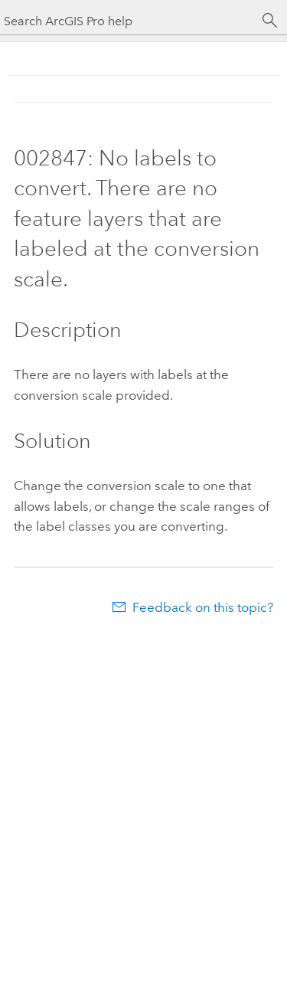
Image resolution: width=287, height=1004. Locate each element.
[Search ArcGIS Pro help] (128, 21)
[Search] (270, 20)
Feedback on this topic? (202, 607)
